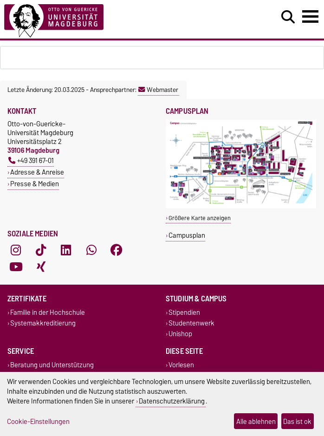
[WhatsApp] (91, 250)
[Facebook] (116, 250)
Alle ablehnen (256, 421)
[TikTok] (40, 250)
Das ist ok (297, 421)
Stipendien (184, 312)
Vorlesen (181, 364)
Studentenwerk (191, 323)
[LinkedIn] (66, 250)
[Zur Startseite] (54, 19)
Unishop (180, 333)
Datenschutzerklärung (172, 401)
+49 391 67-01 (31, 160)
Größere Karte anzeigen (199, 218)
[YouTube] (15, 267)
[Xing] (40, 267)
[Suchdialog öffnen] (288, 17)
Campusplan (186, 235)
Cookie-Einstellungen (38, 421)
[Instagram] (15, 250)
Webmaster (158, 89)
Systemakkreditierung (43, 323)
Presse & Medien (34, 183)
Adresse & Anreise (37, 172)
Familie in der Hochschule (47, 312)
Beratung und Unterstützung (52, 364)
